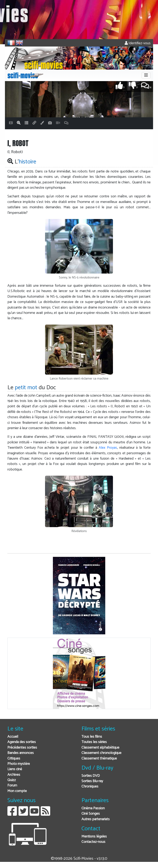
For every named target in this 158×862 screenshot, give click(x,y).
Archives (13, 775)
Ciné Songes (90, 814)
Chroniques (89, 787)
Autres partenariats (95, 819)
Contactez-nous (93, 842)
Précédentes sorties (22, 748)
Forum (12, 786)
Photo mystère (18, 764)
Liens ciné (14, 769)
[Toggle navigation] (146, 75)
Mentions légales (94, 837)
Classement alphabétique (100, 748)
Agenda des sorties (21, 742)
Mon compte (17, 791)
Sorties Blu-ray (92, 781)
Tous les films (91, 737)
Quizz (11, 780)
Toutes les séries (94, 742)
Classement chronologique (101, 753)
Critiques (13, 759)
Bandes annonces (20, 753)
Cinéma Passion (93, 808)
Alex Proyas (108, 448)
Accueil (12, 737)
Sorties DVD (90, 776)
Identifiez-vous (138, 43)
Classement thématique (99, 759)
